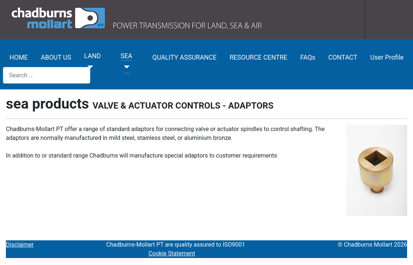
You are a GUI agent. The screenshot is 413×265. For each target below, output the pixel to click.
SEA (126, 56)
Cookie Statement (171, 253)
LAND (92, 56)
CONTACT (342, 57)
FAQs (307, 57)
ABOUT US (56, 57)
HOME (19, 57)
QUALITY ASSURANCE (185, 57)
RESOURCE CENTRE (258, 57)
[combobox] (46, 75)
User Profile (386, 57)
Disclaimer (20, 244)
